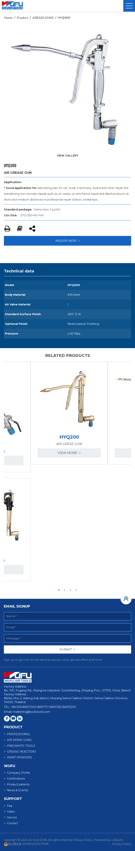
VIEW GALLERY (67, 155)
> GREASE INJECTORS (20, 751)
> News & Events (16, 790)
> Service (10, 817)
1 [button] (59, 590)
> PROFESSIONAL (17, 734)
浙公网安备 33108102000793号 (26, 844)
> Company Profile (17, 773)
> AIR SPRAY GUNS (18, 740)
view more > (69, 453)
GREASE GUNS (42, 17)
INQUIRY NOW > (67, 241)
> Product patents (16, 784)
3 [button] (70, 590)
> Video (9, 811)
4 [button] (76, 590)
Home (8, 17)
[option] (69, 413)
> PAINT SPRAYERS (18, 757)
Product (22, 17)
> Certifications (14, 778)
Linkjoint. (117, 840)
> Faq (8, 806)
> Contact (11, 823)
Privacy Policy (121, 844)
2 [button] (65, 590)
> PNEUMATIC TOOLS (19, 746)
